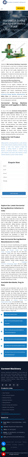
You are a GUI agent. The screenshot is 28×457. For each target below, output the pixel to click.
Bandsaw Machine (17, 145)
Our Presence (7, 444)
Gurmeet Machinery (11, 368)
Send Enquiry (20, 8)
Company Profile (10, 442)
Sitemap (24, 442)
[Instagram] (17, 385)
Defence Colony (18, 300)
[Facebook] (2, 385)
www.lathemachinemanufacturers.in (10, 414)
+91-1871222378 (11, 429)
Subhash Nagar (8, 302)
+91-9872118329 (7, 434)
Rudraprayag (10, 264)
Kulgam (15, 264)
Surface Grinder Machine (17, 154)
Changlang (7, 251)
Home (2, 30)
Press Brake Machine (7, 145)
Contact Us (21, 444)
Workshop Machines (12, 150)
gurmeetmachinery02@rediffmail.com (15, 436)
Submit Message (14, 193)
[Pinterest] (13, 385)
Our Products (18, 442)
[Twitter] (10, 385)
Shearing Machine (14, 143)
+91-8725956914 (20, 432)
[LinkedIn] (6, 385)
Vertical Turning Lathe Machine (9, 405)
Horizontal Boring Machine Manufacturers (13, 94)
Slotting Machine (12, 148)
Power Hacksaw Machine (7, 395)
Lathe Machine (23, 143)
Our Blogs (14, 444)
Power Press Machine (13, 147)
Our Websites (14, 447)
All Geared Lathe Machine (16, 152)
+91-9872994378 (11, 432)
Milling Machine (5, 143)
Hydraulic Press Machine (7, 407)
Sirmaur (11, 250)
